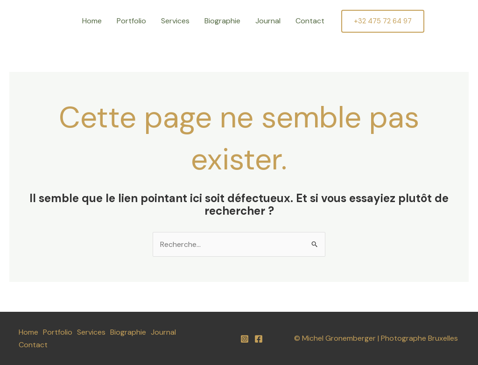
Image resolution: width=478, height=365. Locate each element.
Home (92, 21)
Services (175, 21)
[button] (382, 21)
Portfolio (131, 21)
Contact (309, 21)
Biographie (222, 21)
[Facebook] (258, 339)
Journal (268, 21)
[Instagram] (244, 339)
